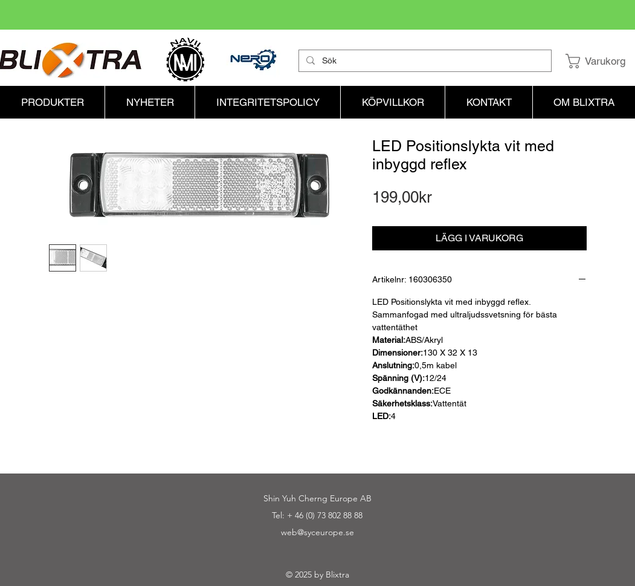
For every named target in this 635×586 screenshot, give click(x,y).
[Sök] (424, 61)
